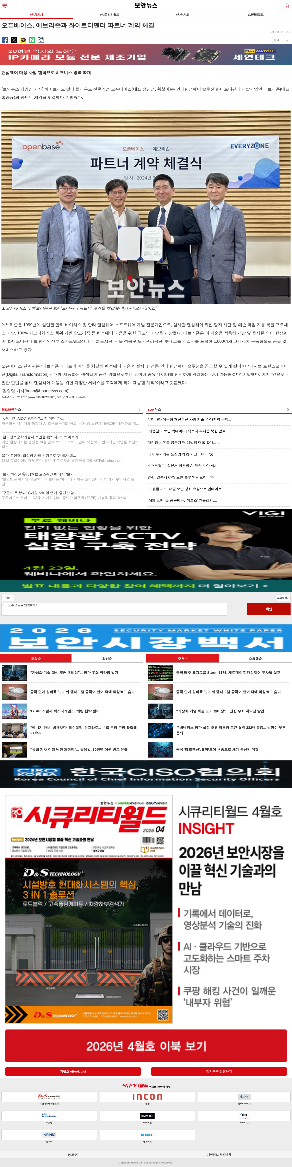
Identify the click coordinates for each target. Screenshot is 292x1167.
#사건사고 (182, 14)
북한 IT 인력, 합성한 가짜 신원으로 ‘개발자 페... (62, 458)
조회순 (36, 658)
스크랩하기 (283, 597)
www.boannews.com (42, 397)
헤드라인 (11, 409)
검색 (287, 5)
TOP (154, 409)
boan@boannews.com (46, 391)
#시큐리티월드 (109, 14)
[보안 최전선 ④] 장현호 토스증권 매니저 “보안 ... (68, 479)
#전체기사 (36, 14)
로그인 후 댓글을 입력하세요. (114, 609)
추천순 (183, 658)
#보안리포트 (255, 14)
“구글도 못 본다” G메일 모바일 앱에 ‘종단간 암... (66, 495)
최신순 (107, 658)
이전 (7, 597)
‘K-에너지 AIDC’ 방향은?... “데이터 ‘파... (70, 420)
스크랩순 (255, 658)
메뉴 (4, 5)
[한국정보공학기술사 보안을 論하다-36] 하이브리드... (70, 442)
